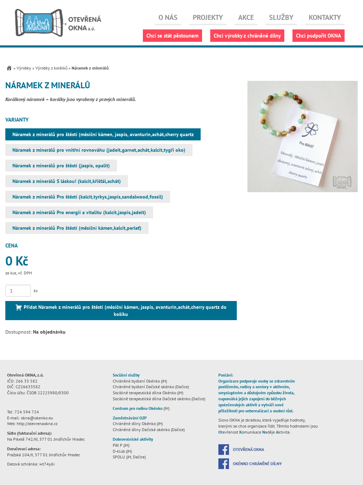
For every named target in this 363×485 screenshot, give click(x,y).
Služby (281, 17)
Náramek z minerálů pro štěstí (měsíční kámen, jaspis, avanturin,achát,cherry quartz (103, 134)
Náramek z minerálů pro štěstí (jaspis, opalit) (61, 165)
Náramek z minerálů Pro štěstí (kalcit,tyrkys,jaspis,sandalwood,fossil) (87, 197)
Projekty (208, 17)
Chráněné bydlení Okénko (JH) (140, 381)
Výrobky (24, 68)
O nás (168, 17)
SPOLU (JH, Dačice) (129, 456)
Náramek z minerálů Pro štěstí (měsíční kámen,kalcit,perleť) (76, 228)
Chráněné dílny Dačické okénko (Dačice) (149, 429)
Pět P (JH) (121, 445)
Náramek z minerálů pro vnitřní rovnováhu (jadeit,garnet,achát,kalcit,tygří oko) (98, 150)
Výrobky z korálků (51, 68)
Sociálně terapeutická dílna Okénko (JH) (148, 392)
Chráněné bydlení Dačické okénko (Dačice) (151, 386)
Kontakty (325, 17)
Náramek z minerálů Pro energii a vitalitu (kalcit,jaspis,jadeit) (79, 212)
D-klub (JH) (122, 451)
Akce (246, 17)
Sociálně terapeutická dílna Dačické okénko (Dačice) (159, 398)
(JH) (141, 408)
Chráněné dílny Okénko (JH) (138, 423)
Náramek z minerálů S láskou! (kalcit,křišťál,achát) (66, 181)
